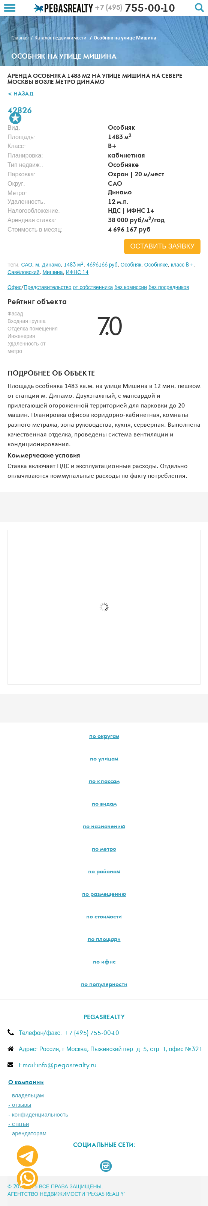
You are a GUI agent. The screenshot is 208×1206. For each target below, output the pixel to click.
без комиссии (130, 287)
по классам (104, 782)
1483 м (74, 265)
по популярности (104, 985)
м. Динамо (48, 265)
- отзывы (19, 1105)
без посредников (168, 287)
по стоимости (104, 917)
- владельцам (26, 1095)
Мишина (52, 272)
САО (26, 265)
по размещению (104, 894)
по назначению (104, 827)
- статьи (18, 1124)
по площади (104, 939)
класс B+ (182, 265)
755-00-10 (134, 9)
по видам (104, 804)
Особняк (131, 265)
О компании (26, 1083)
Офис (14, 287)
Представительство (47, 287)
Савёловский (23, 272)
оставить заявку (162, 246)
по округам (104, 736)
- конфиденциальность (38, 1115)
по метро (104, 849)
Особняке (156, 265)
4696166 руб (102, 265)
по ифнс (104, 962)
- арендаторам (27, 1133)
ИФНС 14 (77, 272)
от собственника (93, 287)
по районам (104, 872)
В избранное (15, 118)
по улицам (104, 759)
